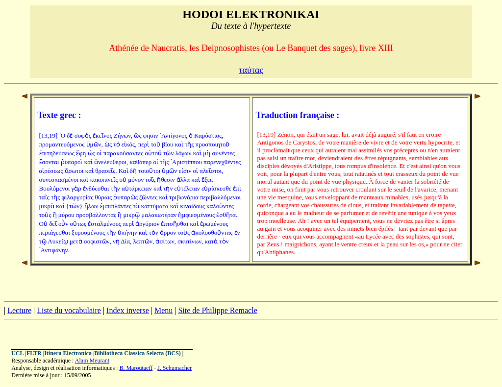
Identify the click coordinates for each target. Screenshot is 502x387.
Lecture (19, 310)
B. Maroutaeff (135, 367)
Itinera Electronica (68, 353)
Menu (163, 310)
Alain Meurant (92, 360)
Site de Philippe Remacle (217, 310)
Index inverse (127, 310)
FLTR (34, 353)
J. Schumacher (174, 367)
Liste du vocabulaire (69, 310)
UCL (17, 353)
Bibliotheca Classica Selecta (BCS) (137, 353)
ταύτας (251, 70)
